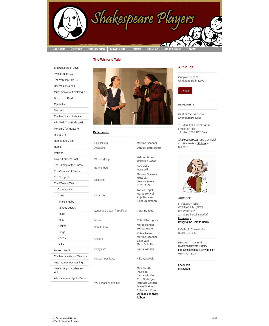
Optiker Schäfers (147, 293)
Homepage (184, 218)
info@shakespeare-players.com (196, 249)
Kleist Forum (203, 125)
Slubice (201, 143)
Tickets (185, 90)
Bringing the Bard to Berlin (193, 222)
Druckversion (60, 318)
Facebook (184, 264)
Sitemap (73, 318)
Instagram (184, 268)
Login (214, 317)
